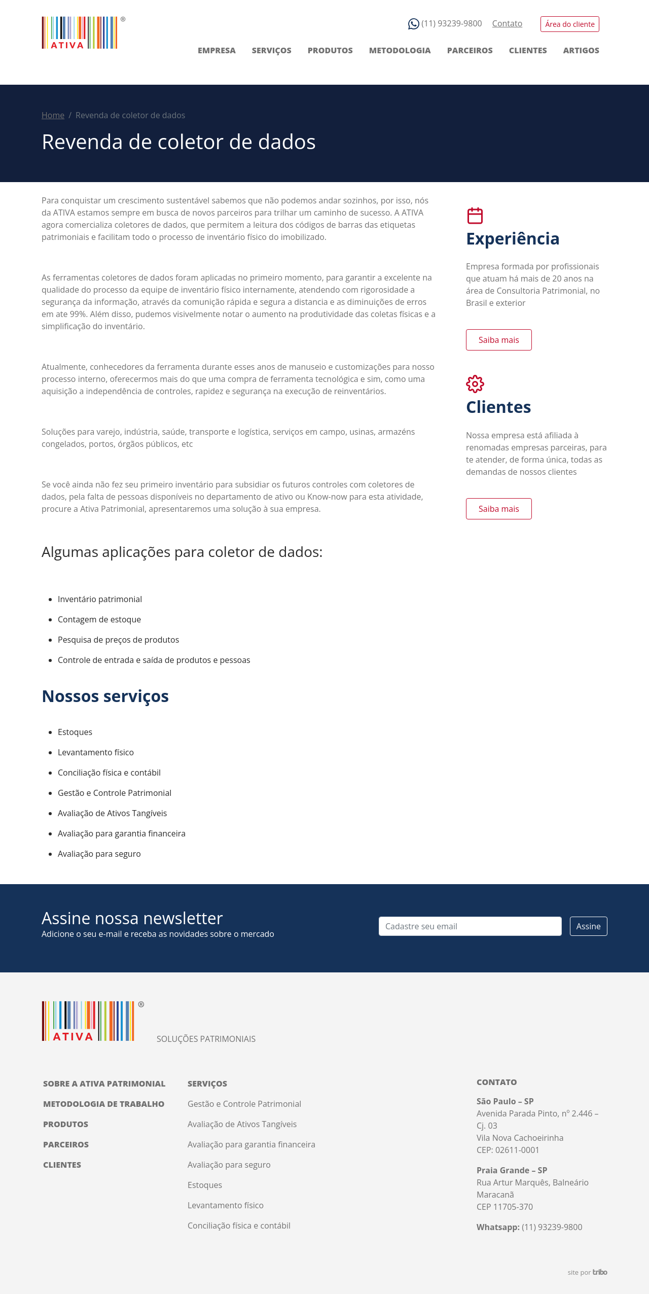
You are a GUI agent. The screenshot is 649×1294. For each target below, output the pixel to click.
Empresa (217, 50)
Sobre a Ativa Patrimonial (104, 1083)
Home (53, 115)
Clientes (528, 50)
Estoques (205, 1185)
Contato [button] (507, 23)
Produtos (330, 50)
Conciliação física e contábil (239, 1225)
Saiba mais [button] (499, 339)
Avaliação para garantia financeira (251, 1144)
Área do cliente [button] (570, 24)
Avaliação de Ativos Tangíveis (242, 1124)
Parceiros (470, 50)
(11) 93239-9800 (446, 23)
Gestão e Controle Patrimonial (244, 1103)
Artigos (581, 50)
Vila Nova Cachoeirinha (520, 1137)
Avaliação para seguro (229, 1164)
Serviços (272, 50)
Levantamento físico (226, 1205)
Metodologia (400, 50)
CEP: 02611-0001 (508, 1150)
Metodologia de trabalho (104, 1103)
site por (587, 1272)
